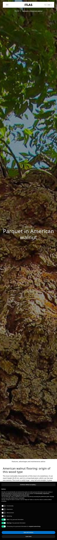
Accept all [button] (42, 536)
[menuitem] (49, 5)
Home (17, 11)
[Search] (45, 5)
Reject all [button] (15, 536)
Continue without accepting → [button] (28, 488)
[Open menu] (7, 5)
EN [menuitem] (49, 5)
